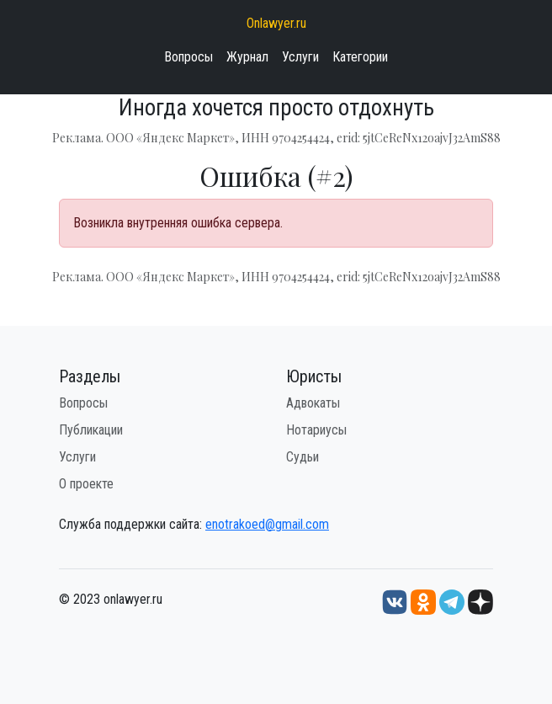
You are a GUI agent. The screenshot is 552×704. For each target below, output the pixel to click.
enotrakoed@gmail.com (267, 524)
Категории (360, 57)
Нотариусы (316, 430)
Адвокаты (313, 403)
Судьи (302, 457)
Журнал (247, 57)
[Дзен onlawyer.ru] (480, 601)
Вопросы (188, 57)
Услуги (300, 57)
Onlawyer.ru (276, 23)
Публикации (91, 430)
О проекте (86, 484)
